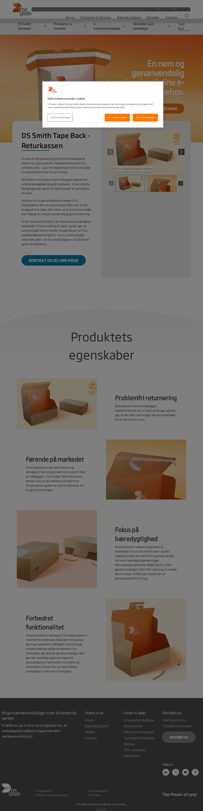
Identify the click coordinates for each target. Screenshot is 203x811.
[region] (103, 104)
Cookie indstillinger (60, 117)
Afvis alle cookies (117, 117)
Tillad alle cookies (145, 117)
